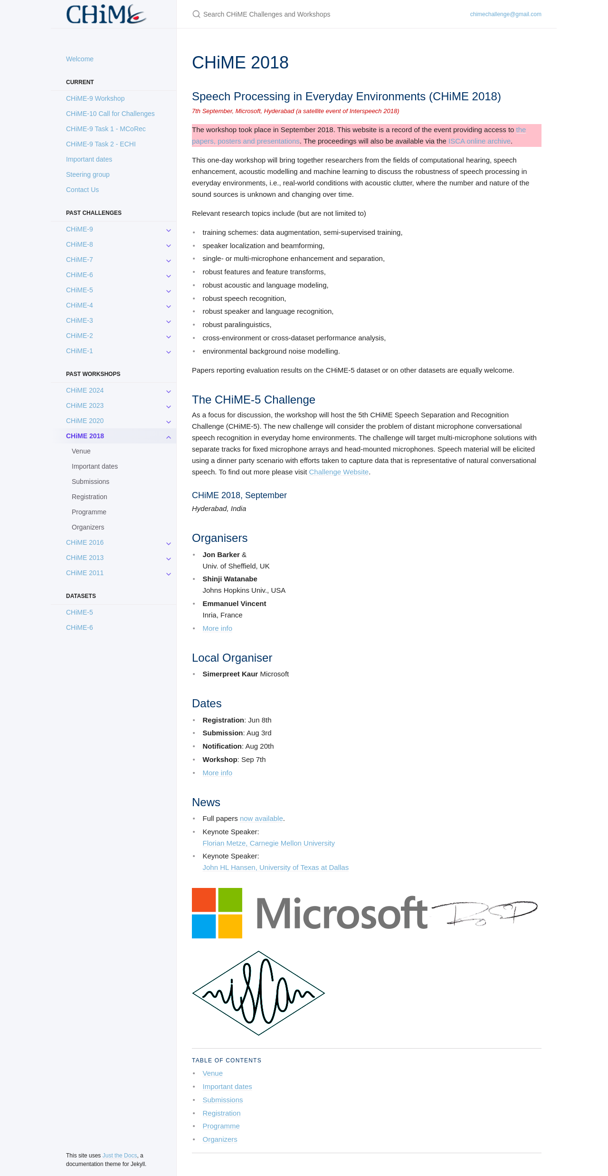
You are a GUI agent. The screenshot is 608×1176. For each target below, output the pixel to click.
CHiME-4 (79, 305)
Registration (89, 497)
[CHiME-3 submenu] (168, 320)
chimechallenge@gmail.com (506, 14)
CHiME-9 (79, 229)
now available (261, 818)
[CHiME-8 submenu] (168, 244)
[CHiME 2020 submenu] (168, 420)
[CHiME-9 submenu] (168, 229)
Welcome (80, 59)
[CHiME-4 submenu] (168, 305)
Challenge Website (339, 472)
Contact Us (82, 189)
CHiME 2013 (85, 557)
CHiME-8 (79, 244)
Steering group (88, 174)
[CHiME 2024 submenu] (168, 390)
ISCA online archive (479, 141)
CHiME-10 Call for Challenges (110, 113)
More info (218, 628)
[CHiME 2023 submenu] (168, 405)
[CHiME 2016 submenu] (168, 542)
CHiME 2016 (85, 542)
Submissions (90, 481)
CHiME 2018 (85, 436)
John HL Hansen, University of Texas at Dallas (276, 867)
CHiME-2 (79, 335)
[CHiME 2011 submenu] (168, 572)
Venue (81, 451)
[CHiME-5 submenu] (168, 290)
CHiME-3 (79, 320)
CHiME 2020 (85, 420)
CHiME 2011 (85, 573)
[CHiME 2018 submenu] (168, 435)
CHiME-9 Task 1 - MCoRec (106, 129)
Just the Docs (120, 1155)
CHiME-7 (79, 259)
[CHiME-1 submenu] (168, 350)
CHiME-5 (79, 290)
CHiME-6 (79, 275)
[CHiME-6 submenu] (168, 274)
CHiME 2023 (85, 405)
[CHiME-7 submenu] (168, 259)
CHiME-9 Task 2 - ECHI (101, 144)
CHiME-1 (79, 351)
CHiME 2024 (85, 390)
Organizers (88, 527)
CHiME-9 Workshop (95, 98)
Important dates (89, 159)
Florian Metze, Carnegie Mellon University (269, 843)
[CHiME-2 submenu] (168, 335)
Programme (89, 512)
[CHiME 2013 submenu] (168, 557)
